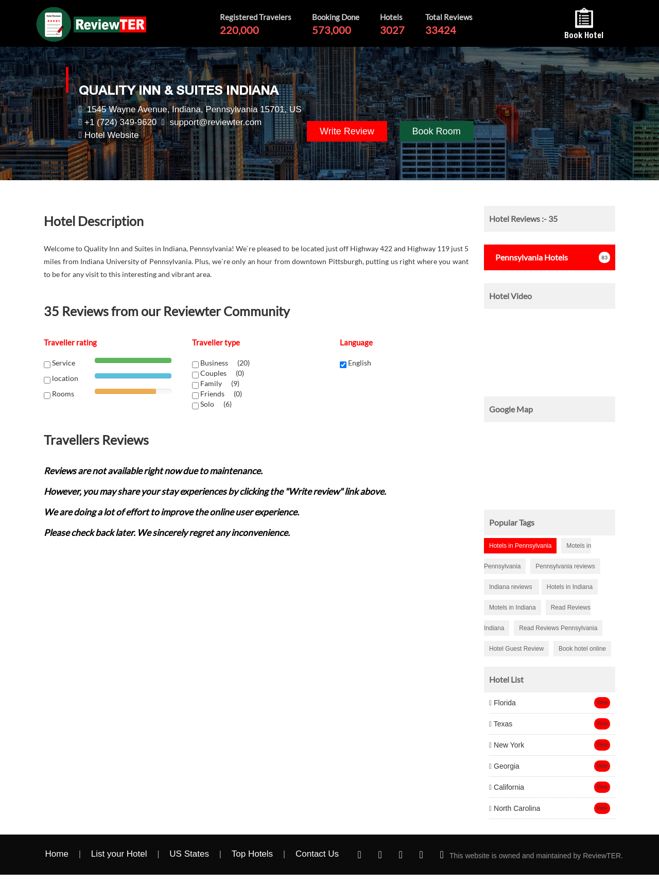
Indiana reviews (511, 587)
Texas (500, 724)
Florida (502, 703)
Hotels (528, 257)
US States (189, 854)
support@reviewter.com (215, 122)
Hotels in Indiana (570, 587)
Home (56, 854)
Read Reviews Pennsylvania (558, 628)
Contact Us (317, 854)
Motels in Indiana (512, 607)
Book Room (436, 131)
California (506, 787)
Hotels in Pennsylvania (520, 545)
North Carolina (514, 808)
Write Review (347, 131)
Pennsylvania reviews (565, 566)
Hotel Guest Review (516, 648)
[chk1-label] (195, 364)
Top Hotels (252, 854)
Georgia (504, 766)
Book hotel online (582, 648)
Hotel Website (111, 135)
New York (506, 745)
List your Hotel (119, 854)
